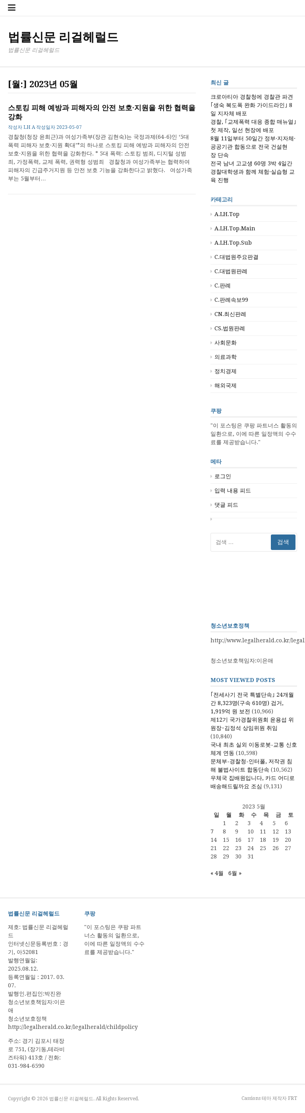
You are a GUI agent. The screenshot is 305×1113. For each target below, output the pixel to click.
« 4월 (217, 873)
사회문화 (225, 342)
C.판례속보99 (231, 300)
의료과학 (225, 357)
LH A (29, 127)
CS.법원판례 (229, 328)
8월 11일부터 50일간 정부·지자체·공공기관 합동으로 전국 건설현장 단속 (252, 146)
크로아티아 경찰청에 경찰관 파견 (251, 97)
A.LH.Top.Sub (233, 242)
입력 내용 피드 (232, 490)
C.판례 (222, 285)
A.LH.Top (226, 214)
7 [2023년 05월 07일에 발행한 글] (212, 831)
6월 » (234, 873)
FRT (292, 1098)
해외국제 (225, 385)
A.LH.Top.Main (234, 228)
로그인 (222, 476)
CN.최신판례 (230, 314)
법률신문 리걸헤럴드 (63, 37)
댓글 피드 (226, 505)
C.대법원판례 (230, 271)
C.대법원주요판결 (236, 257)
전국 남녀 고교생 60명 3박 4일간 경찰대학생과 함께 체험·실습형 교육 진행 (252, 171)
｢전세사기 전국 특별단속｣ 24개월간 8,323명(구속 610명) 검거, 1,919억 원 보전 (252, 703)
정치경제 (225, 371)
